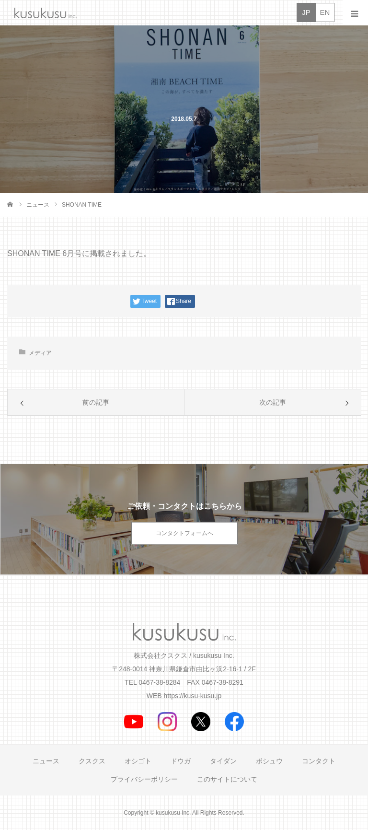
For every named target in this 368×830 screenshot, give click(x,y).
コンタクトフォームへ (184, 533)
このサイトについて (227, 779)
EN (325, 12)
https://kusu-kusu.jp (193, 696)
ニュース (46, 761)
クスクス (92, 761)
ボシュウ (269, 761)
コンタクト (318, 761)
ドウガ (181, 761)
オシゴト (138, 761)
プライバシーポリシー (144, 779)
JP (306, 12)
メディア (40, 353)
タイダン (223, 761)
